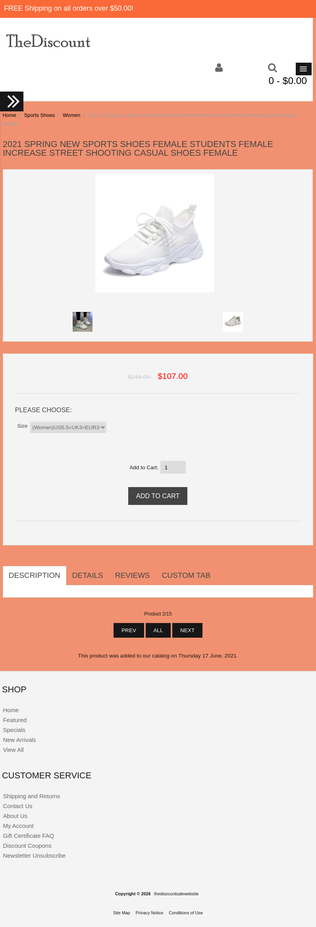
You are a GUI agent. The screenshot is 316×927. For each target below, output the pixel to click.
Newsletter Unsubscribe (34, 855)
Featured (15, 720)
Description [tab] (34, 575)
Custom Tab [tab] (186, 575)
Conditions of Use (186, 912)
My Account (18, 825)
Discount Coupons (27, 845)
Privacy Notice (150, 912)
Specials (14, 729)
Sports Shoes (39, 115)
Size (22, 425)
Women (71, 115)
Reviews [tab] (132, 575)
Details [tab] (87, 575)
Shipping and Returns (31, 796)
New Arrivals (19, 739)
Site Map (121, 912)
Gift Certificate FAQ (28, 835)
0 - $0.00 (287, 80)
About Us (15, 815)
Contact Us (17, 806)
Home (9, 115)
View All (13, 749)
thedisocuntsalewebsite (176, 893)
